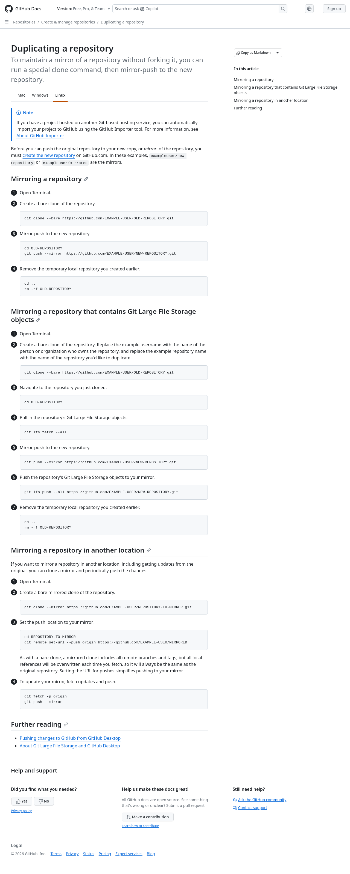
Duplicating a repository (122, 22)
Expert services (128, 853)
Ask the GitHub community (260, 799)
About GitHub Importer (39, 136)
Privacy (72, 853)
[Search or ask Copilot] (199, 8)
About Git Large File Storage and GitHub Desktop (70, 746)
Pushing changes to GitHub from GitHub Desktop (70, 738)
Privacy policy (21, 811)
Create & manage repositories (68, 22)
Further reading (39, 724)
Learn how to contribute (140, 826)
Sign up (334, 8)
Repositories (24, 22)
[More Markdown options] (277, 52)
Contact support (250, 807)
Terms (56, 853)
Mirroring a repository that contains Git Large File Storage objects (103, 315)
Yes (22, 801)
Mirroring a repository (49, 178)
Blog (151, 853)
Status (88, 853)
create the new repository (48, 155)
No (44, 801)
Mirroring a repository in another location (81, 549)
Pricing (105, 853)
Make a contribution (147, 816)
